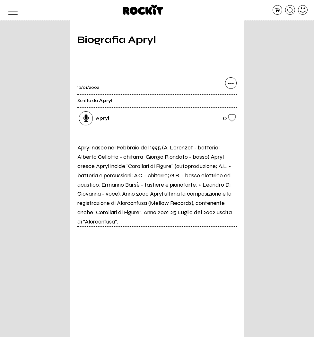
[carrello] (278, 10)
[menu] (11, 10)
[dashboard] (303, 10)
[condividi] (231, 83)
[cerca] (290, 10)
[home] (143, 9)
